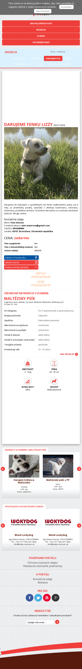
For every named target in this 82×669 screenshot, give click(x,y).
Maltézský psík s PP (58, 480)
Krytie (69, 58)
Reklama (43, 582)
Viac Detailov (67, 354)
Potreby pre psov (21, 64)
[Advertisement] (41, 97)
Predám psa (18, 58)
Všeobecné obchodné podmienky (42, 566)
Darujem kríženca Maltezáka (24, 481)
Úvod (52, 52)
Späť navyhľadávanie (41, 275)
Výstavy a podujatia (59, 64)
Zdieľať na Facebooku (21, 257)
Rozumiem (66, 6)
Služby (40, 64)
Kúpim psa (35, 58)
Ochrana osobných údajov (42, 562)
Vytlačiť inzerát (21, 262)
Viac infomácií (42, 11)
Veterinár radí (41, 42)
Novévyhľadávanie (41, 284)
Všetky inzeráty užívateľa (21, 267)
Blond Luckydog (24, 535)
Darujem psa (53, 58)
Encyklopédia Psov (41, 23)
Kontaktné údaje (42, 579)
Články (41, 36)
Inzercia (41, 29)
